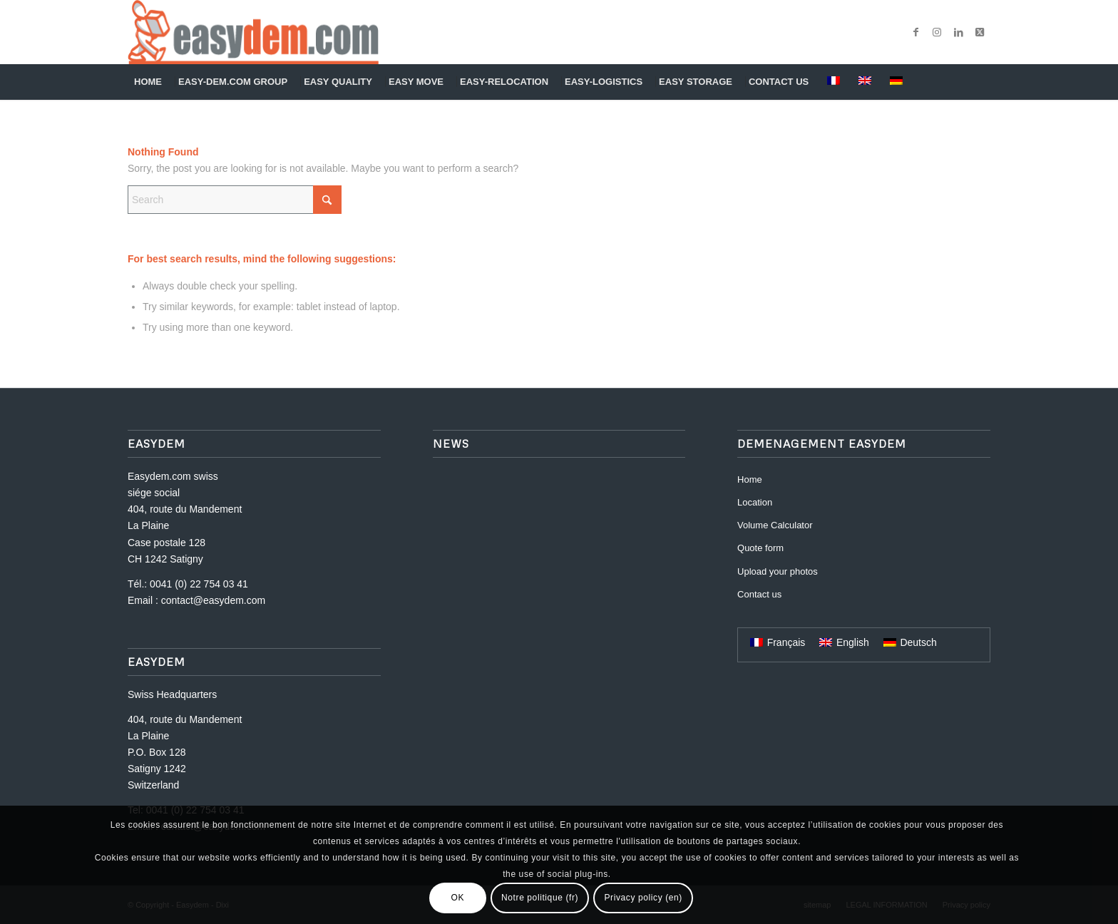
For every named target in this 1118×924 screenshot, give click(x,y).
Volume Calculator (775, 525)
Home (749, 479)
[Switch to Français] (777, 642)
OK (458, 898)
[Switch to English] (844, 642)
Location (754, 502)
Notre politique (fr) (539, 898)
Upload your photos (777, 571)
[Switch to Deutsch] (910, 642)
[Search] (981, 82)
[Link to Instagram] (937, 32)
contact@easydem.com (213, 600)
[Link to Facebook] (915, 32)
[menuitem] (149, 82)
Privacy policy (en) (643, 898)
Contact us (759, 594)
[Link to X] (979, 32)
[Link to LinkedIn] (958, 32)
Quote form (760, 548)
